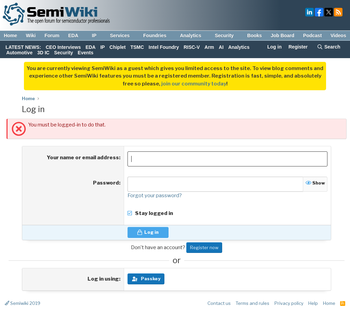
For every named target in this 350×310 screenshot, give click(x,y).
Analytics (193, 35)
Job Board (282, 35)
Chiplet (117, 47)
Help (313, 303)
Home (10, 35)
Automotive (19, 52)
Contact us (219, 303)
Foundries (158, 35)
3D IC (43, 52)
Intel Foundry (164, 47)
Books (254, 35)
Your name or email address (83, 157)
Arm (209, 47)
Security (227, 35)
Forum (51, 35)
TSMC (137, 47)
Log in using (103, 279)
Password (106, 183)
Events (85, 52)
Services (123, 35)
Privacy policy (289, 303)
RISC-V (192, 47)
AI (221, 47)
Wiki (31, 35)
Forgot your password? (154, 195)
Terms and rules (252, 303)
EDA (76, 35)
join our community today (193, 84)
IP (97, 35)
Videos (338, 35)
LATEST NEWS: (23, 47)
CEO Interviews (63, 47)
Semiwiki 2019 (22, 303)
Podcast (312, 35)
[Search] (328, 47)
